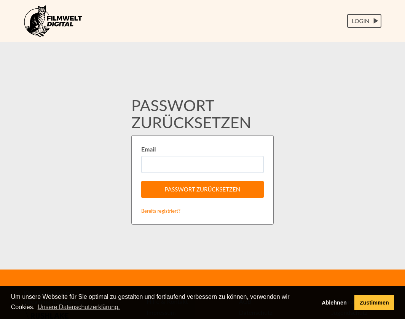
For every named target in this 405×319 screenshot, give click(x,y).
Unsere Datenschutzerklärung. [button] (79, 307)
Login (365, 21)
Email (148, 149)
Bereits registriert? (160, 211)
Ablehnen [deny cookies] (334, 303)
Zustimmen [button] (374, 303)
